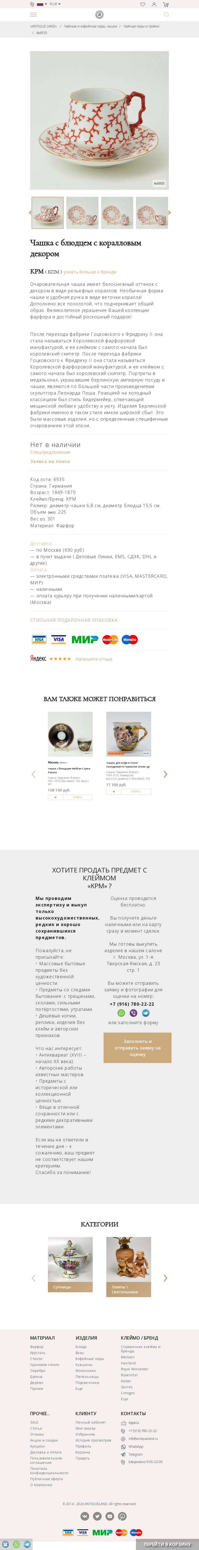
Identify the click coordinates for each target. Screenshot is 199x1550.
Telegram (132, 1454)
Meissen (128, 1357)
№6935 (41, 32)
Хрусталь (38, 1352)
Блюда (81, 1346)
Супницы (62, 1287)
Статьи (36, 1428)
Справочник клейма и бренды (140, 1348)
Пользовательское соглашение (46, 1460)
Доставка (41, 543)
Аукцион (37, 1446)
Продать (83, 1458)
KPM (46, 271)
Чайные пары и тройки (141, 26)
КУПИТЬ (77, 797)
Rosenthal (129, 1375)
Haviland (128, 1363)
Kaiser (126, 1381)
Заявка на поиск (50, 461)
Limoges (128, 1393)
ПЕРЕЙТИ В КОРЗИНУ (167, 1544)
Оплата (38, 570)
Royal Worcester (134, 1369)
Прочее (36, 1388)
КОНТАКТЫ (133, 1414)
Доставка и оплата (46, 1452)
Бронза (36, 1376)
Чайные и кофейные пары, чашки (90, 26)
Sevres (127, 1387)
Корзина (83, 1452)
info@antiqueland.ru (139, 1438)
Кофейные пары (90, 1358)
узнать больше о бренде (90, 272)
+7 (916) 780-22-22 (132, 1004)
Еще (79, 1388)
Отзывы (37, 1434)
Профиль (84, 1446)
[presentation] (33, 772)
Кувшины (84, 1364)
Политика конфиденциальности (49, 1470)
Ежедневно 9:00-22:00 (142, 1462)
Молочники (86, 1370)
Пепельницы (87, 1376)
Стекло (36, 1358)
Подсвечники (88, 1382)
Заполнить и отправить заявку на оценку (138, 1047)
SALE (34, 1422)
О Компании (41, 1485)
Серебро (37, 1370)
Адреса (130, 1423)
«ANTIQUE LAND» (43, 26)
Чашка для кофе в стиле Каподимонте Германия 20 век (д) (128, 764)
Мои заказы (86, 1428)
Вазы (80, 1352)
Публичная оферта (46, 1479)
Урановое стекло (44, 1364)
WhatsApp (132, 1446)
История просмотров (93, 1440)
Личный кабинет (91, 1422)
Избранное (85, 1434)
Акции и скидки (44, 1440)
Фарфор (36, 1346)
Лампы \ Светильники (125, 1289)
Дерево (36, 1382)
